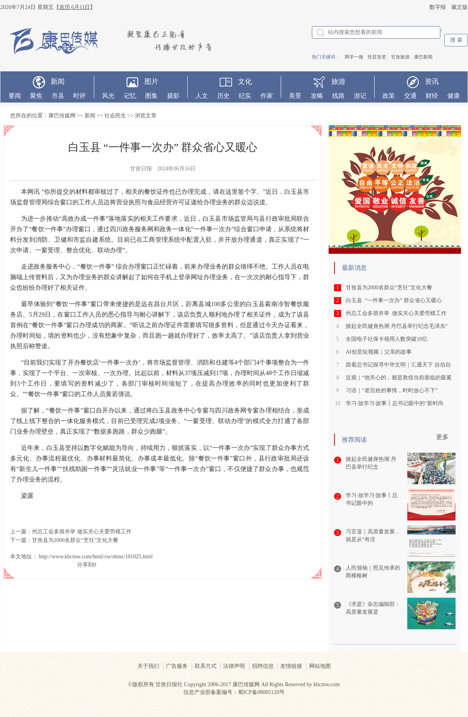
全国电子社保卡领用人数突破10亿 (387, 339)
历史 (223, 95)
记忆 (130, 95)
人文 (201, 95)
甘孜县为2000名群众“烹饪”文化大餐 (75, 540)
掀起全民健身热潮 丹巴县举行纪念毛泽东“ (397, 326)
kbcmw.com (326, 684)
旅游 (338, 81)
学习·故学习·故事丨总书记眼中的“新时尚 (394, 403)
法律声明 (234, 666)
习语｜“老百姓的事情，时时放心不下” (392, 390)
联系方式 (205, 666)
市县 (58, 95)
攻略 (317, 95)
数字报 (437, 7)
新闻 (58, 81)
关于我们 (148, 666)
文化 (245, 81)
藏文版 (459, 7)
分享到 (85, 565)
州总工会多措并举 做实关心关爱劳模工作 (82, 532)
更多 (442, 437)
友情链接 (291, 666)
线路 (338, 95)
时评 (79, 95)
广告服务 (177, 666)
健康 (453, 95)
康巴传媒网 (62, 116)
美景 (295, 95)
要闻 (15, 95)
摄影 (173, 95)
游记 (360, 95)
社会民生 (115, 116)
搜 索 (456, 40)
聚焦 (36, 95)
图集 (151, 95)
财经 (432, 95)
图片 (151, 81)
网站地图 (320, 666)
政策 (388, 95)
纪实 (245, 95)
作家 (266, 95)
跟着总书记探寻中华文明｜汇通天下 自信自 (398, 365)
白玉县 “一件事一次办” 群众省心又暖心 (394, 300)
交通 (410, 95)
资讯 (432, 81)
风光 (108, 95)
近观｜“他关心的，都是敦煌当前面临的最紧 (399, 378)
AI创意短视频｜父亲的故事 (379, 352)
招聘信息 (263, 666)
